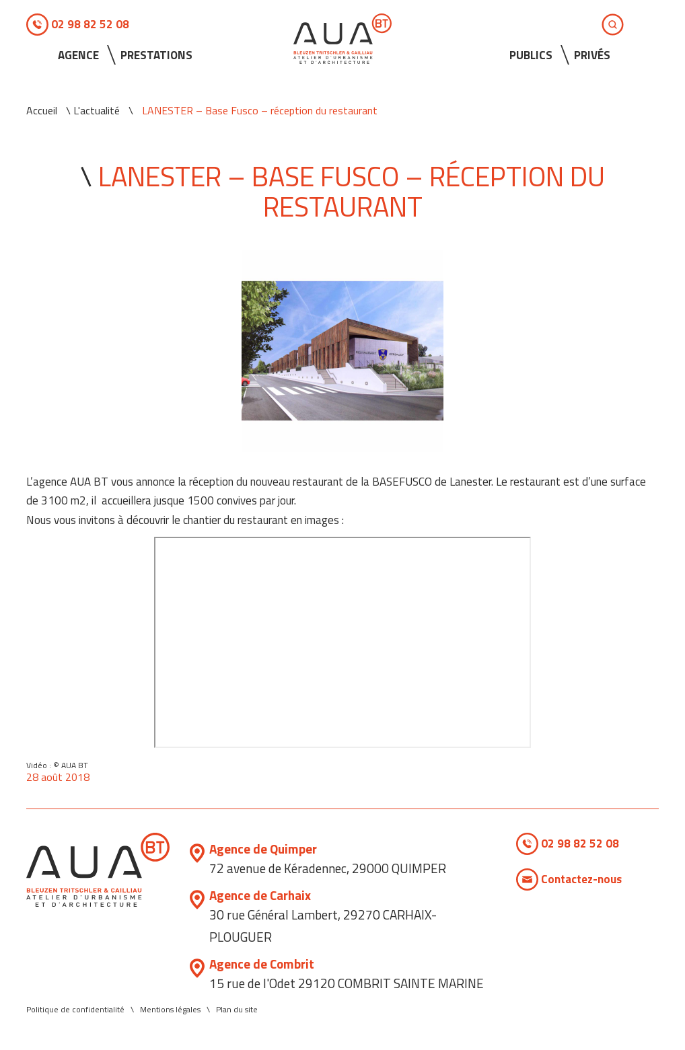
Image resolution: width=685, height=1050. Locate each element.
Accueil (41, 110)
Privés (592, 55)
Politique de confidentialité (75, 1009)
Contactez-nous (581, 879)
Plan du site (237, 1009)
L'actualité (96, 110)
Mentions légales (170, 1009)
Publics (530, 55)
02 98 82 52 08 (90, 24)
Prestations (156, 55)
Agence (78, 55)
